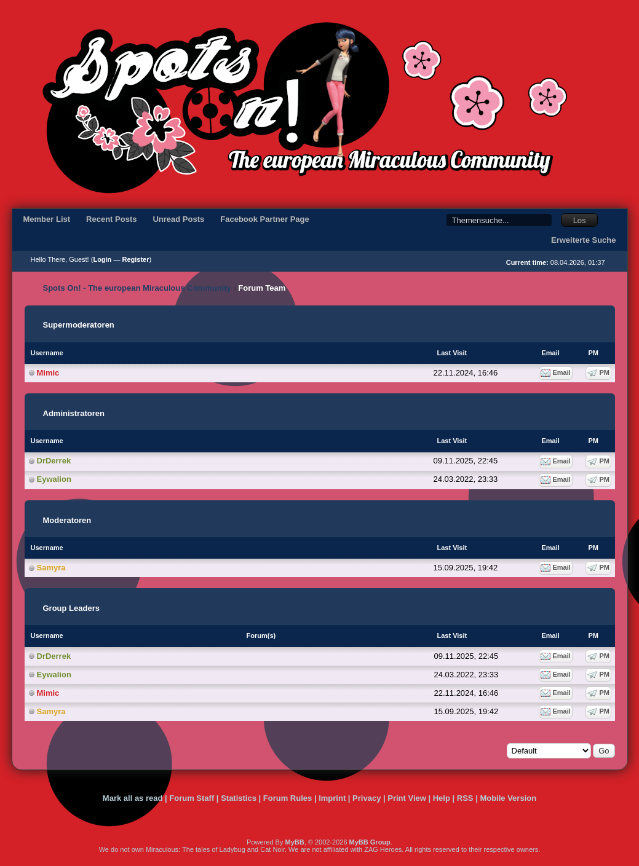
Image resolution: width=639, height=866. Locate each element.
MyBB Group (370, 842)
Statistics (238, 798)
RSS (465, 798)
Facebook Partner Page (264, 219)
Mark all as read (133, 798)
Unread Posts (178, 219)
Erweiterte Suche (583, 240)
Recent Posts (111, 219)
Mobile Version (508, 798)
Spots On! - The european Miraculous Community (137, 288)
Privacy (366, 798)
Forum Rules (287, 798)
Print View (406, 798)
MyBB (294, 842)
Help (441, 798)
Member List (47, 219)
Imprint (332, 798)
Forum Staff (191, 798)
